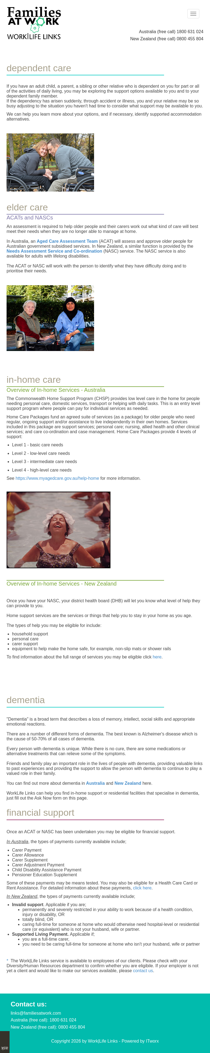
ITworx (152, 1041)
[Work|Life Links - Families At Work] (34, 22)
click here (142, 888)
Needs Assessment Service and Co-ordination (54, 251)
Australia (95, 783)
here (157, 657)
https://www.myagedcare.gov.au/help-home (57, 478)
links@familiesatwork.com (36, 1013)
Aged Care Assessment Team (67, 241)
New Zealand (128, 783)
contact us (143, 970)
